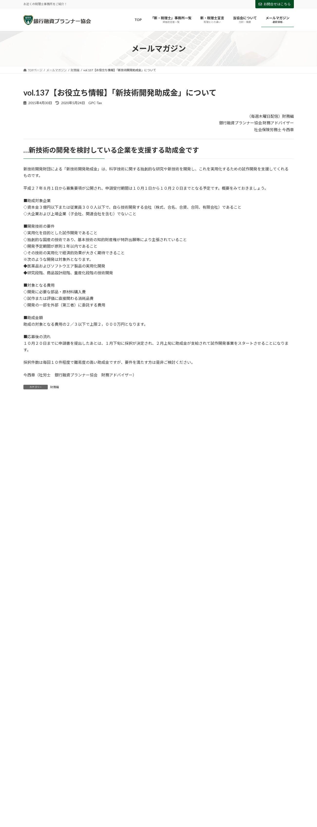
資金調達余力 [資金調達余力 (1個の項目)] (160, 724)
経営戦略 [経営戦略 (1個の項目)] (251, 717)
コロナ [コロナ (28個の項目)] (193, 696)
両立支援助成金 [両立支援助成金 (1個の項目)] (90, 703)
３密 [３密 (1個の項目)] (254, 724)
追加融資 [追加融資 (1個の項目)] (185, 724)
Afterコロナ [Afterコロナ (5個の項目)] (37, 696)
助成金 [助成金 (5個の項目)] (104, 710)
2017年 (32, 638)
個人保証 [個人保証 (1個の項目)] (35, 710)
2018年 (32, 629)
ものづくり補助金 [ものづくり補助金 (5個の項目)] (93, 696)
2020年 (32, 609)
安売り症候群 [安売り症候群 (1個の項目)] (129, 710)
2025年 (32, 559)
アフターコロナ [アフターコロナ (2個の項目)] (126, 696)
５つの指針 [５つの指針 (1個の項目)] (275, 724)
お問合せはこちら (275, 4)
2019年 (32, 619)
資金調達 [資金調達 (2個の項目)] (134, 724)
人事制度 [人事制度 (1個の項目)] (250, 703)
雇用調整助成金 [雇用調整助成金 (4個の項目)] (229, 724)
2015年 (32, 658)
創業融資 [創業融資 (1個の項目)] (83, 710)
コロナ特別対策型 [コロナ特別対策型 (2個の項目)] (221, 696)
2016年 (32, 648)
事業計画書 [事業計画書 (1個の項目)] (226, 703)
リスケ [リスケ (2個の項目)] (33, 703)
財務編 (54, 387)
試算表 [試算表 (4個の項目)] (112, 724)
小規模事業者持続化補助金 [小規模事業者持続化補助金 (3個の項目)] (166, 710)
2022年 (32, 589)
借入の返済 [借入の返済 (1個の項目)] (59, 710)
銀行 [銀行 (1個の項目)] (205, 724)
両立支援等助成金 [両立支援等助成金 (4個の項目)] (123, 703)
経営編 (32, 523)
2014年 (32, 668)
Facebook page (251, 772)
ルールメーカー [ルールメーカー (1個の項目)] (59, 703)
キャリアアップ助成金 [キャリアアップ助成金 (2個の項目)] (162, 696)
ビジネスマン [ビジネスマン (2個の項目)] (278, 696)
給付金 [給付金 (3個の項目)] (33, 724)
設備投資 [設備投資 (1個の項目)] (91, 724)
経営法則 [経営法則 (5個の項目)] (273, 717)
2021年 (32, 599)
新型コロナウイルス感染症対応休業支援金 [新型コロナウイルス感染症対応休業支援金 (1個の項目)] (57, 717)
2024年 (32, 569)
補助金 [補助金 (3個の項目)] (70, 724)
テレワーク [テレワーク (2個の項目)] (251, 696)
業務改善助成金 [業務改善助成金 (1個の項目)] (106, 717)
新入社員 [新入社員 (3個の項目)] (229, 710)
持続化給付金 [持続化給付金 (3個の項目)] (204, 710)
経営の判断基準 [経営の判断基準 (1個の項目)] (223, 717)
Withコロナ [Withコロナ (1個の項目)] (63, 696)
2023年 (32, 579)
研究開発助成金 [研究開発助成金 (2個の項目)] (175, 717)
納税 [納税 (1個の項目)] (199, 717)
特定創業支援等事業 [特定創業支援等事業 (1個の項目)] (140, 717)
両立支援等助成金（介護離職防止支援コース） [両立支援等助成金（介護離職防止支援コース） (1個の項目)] (177, 703)
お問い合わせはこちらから (52, 761)
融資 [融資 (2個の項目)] (52, 724)
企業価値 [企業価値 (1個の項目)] (273, 703)
